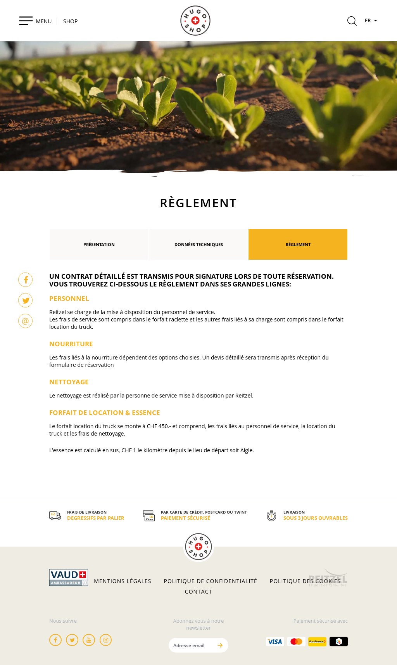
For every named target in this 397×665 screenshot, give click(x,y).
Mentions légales (122, 581)
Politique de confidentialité (210, 581)
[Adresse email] (190, 645)
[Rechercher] (352, 22)
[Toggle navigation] (35, 20)
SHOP (70, 21)
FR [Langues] (372, 20)
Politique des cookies (305, 581)
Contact (198, 591)
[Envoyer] (219, 645)
